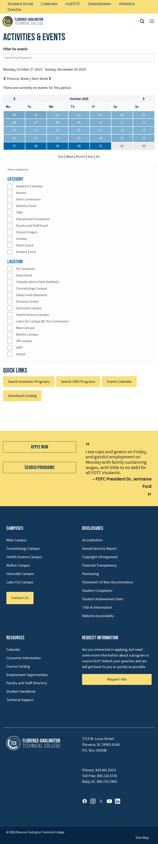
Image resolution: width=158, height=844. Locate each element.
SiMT (19, 347)
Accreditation (92, 540)
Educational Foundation (33, 219)
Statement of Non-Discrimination (107, 582)
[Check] (9, 186)
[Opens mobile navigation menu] (152, 21)
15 (57, 130)
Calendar (49, 3)
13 (14, 130)
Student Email (20, 3)
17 (100, 130)
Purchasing (90, 573)
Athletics (127, 3)
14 (35, 130)
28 (35, 146)
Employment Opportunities (27, 674)
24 (100, 138)
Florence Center (27, 301)
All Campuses (25, 269)
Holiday (21, 239)
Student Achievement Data (102, 599)
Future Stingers (27, 232)
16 (79, 130)
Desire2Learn (99, 3)
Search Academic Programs (29, 381)
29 (14, 115)
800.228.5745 (107, 775)
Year (91, 156)
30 (35, 115)
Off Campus (24, 341)
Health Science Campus (32, 315)
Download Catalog (22, 395)
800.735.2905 (107, 781)
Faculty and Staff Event (32, 225)
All (98, 156)
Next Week (41, 78)
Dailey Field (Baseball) (31, 295)
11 (122, 122)
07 (35, 122)
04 (122, 115)
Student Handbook (20, 691)
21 (35, 138)
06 (14, 122)
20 (14, 138)
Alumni (21, 193)
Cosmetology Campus (31, 288)
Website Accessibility (98, 616)
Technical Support (20, 700)
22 (57, 138)
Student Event (26, 252)
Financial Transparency (99, 565)
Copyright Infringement (100, 557)
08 (57, 122)
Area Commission (28, 199)
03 (100, 115)
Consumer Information (23, 658)
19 (143, 130)
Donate (14, 9)
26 (143, 138)
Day (61, 156)
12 (143, 122)
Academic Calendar (29, 186)
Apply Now (39, 447)
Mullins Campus (27, 334)
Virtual (21, 354)
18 (122, 130)
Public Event (25, 245)
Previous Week (16, 78)
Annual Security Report (99, 548)
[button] (143, 21)
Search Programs (39, 467)
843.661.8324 (105, 770)
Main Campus (25, 328)
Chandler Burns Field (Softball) (37, 282)
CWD (19, 212)
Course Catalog (18, 666)
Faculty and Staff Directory (26, 683)
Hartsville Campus (29, 308)
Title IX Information (97, 607)
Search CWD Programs (78, 381)
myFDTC (72, 3)
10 (100, 122)
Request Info (117, 679)
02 (79, 115)
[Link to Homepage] (70, 21)
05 (143, 115)
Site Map (142, 837)
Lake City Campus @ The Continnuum (42, 321)
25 (122, 138)
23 (79, 138)
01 (57, 115)
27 (14, 146)
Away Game (24, 275)
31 (100, 146)
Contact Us (20, 597)
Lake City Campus (19, 582)
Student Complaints (97, 590)
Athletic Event (26, 206)
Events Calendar (119, 381)
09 (79, 122)
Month (81, 156)
